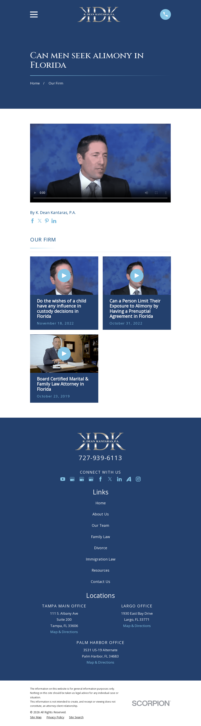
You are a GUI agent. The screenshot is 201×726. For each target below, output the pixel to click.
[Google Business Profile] (72, 479)
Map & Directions (64, 631)
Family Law (100, 536)
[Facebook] (100, 479)
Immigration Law (100, 559)
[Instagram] (138, 479)
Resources (100, 570)
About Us (100, 514)
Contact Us (100, 581)
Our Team (100, 525)
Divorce (100, 547)
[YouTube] (62, 479)
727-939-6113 (100, 457)
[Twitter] (110, 479)
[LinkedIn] (119, 479)
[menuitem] (36, 717)
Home (100, 503)
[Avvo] (128, 479)
